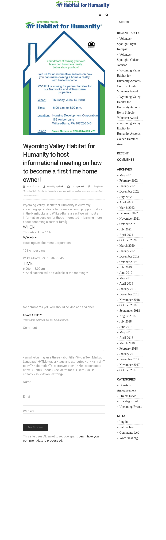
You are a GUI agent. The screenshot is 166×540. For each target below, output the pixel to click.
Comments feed (129, 432)
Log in (123, 421)
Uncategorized (78, 186)
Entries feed (126, 427)
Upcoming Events (130, 406)
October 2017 (128, 370)
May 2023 (125, 175)
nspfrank (59, 186)
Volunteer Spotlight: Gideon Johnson (128, 60)
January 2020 (127, 251)
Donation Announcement (126, 387)
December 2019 (129, 256)
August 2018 (127, 316)
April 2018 (126, 337)
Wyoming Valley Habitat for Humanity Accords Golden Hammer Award (129, 133)
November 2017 (129, 365)
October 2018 (128, 305)
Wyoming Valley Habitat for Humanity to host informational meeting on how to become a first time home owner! (62, 163)
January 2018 (127, 354)
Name (27, 382)
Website (28, 411)
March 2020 (127, 245)
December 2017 (129, 359)
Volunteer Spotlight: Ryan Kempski (127, 44)
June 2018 (125, 327)
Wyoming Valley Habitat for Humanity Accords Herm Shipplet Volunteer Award (129, 107)
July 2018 (125, 321)
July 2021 (125, 229)
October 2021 (128, 224)
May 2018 (125, 332)
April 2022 (126, 202)
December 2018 (129, 294)
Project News (127, 396)
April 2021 (126, 235)
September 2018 (129, 310)
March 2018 (127, 343)
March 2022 (127, 207)
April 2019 (126, 283)
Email (26, 396)
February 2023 (128, 180)
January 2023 (127, 186)
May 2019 (125, 278)
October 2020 (128, 240)
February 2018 (128, 348)
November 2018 (129, 300)
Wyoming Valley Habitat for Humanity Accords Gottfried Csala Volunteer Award (129, 81)
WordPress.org (128, 438)
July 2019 (125, 267)
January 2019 (127, 289)
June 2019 (125, 272)
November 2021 (129, 218)
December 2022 (129, 191)
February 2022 (128, 213)
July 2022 (125, 197)
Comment (30, 327)
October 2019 (128, 262)
